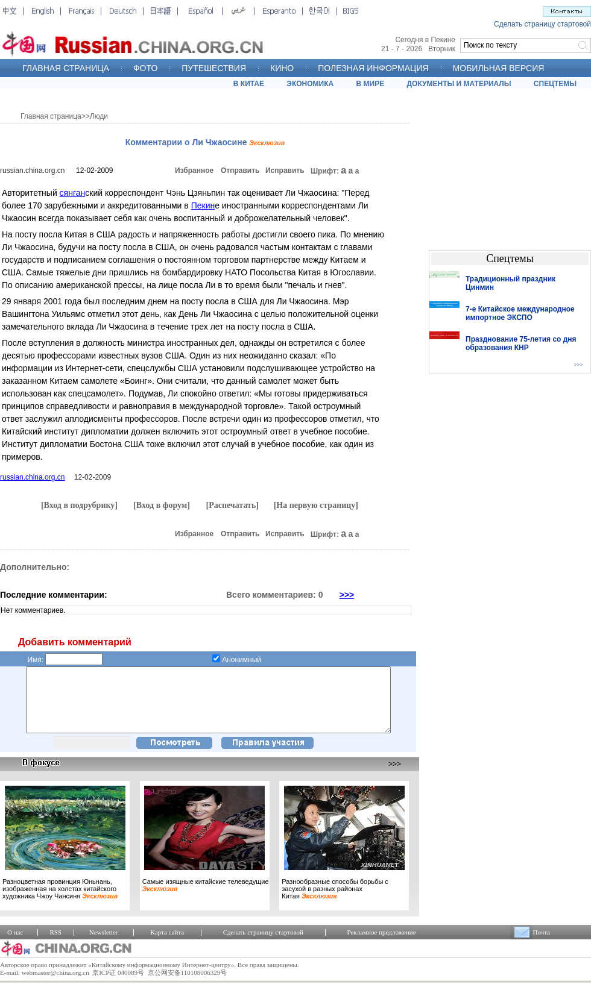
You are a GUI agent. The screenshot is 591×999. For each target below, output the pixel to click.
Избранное (194, 170)
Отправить (240, 170)
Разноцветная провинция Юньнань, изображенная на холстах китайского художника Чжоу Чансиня (60, 901)
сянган (73, 193)
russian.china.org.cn (32, 170)
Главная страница (51, 116)
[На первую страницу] (316, 505)
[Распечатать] (232, 505)
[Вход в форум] (161, 505)
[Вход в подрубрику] (79, 505)
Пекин (203, 205)
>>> (347, 595)
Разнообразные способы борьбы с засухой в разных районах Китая (335, 901)
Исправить (285, 170)
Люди (99, 116)
